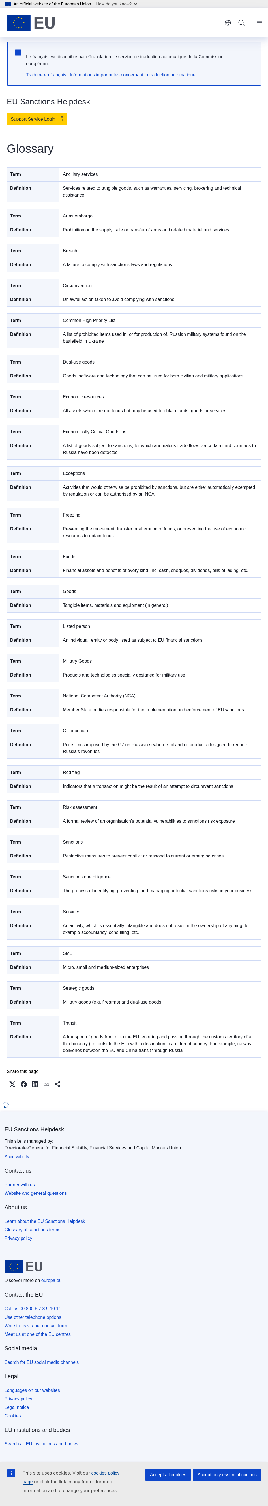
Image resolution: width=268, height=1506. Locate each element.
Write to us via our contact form (36, 1325)
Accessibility (17, 1156)
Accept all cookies (168, 1474)
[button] (12, 1084)
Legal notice (17, 1407)
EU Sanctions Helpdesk (34, 1129)
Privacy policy (18, 1238)
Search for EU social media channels (42, 1362)
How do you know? (117, 3)
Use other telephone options (33, 1317)
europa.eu (51, 1280)
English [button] (227, 22)
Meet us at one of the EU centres (38, 1334)
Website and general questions (36, 1193)
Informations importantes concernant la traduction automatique (133, 74)
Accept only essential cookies (227, 1474)
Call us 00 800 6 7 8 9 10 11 (33, 1308)
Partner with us (20, 1184)
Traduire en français (46, 74)
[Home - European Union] (31, 23)
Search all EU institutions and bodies (41, 1443)
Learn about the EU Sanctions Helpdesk (45, 1221)
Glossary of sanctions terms (32, 1229)
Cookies (13, 1415)
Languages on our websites (32, 1390)
